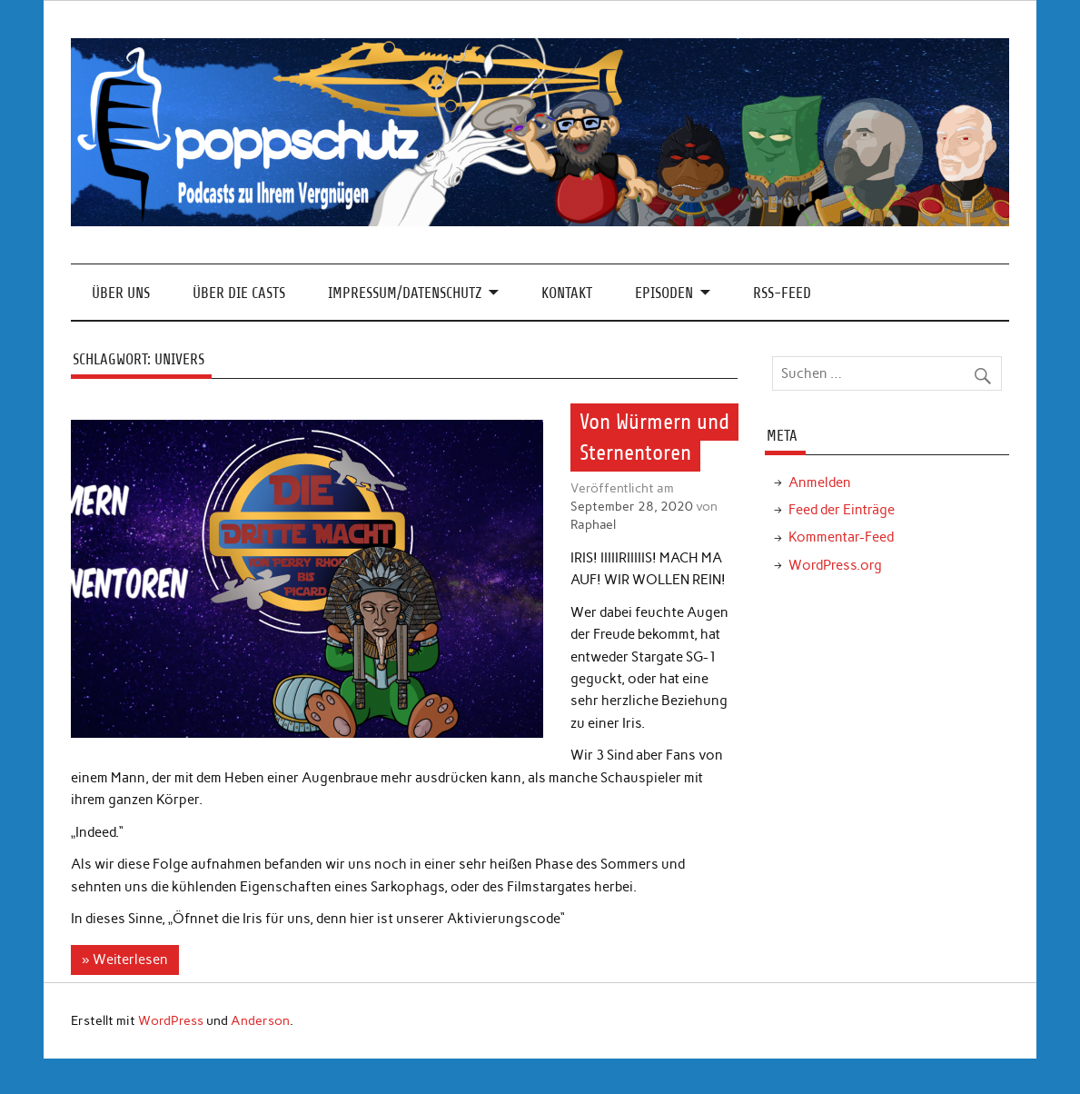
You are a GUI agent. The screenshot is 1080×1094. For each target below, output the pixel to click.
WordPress (170, 1020)
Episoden (664, 293)
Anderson (260, 1020)
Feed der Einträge (841, 510)
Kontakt (566, 293)
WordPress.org (835, 565)
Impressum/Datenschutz (404, 293)
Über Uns (121, 293)
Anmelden (819, 482)
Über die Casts (239, 293)
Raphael (593, 524)
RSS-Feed (782, 293)
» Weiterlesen (124, 959)
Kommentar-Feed (841, 537)
